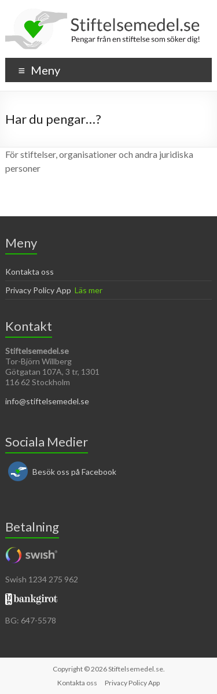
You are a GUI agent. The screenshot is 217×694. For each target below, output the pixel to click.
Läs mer (88, 290)
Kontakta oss (29, 271)
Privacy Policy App (38, 290)
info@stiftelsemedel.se (47, 401)
